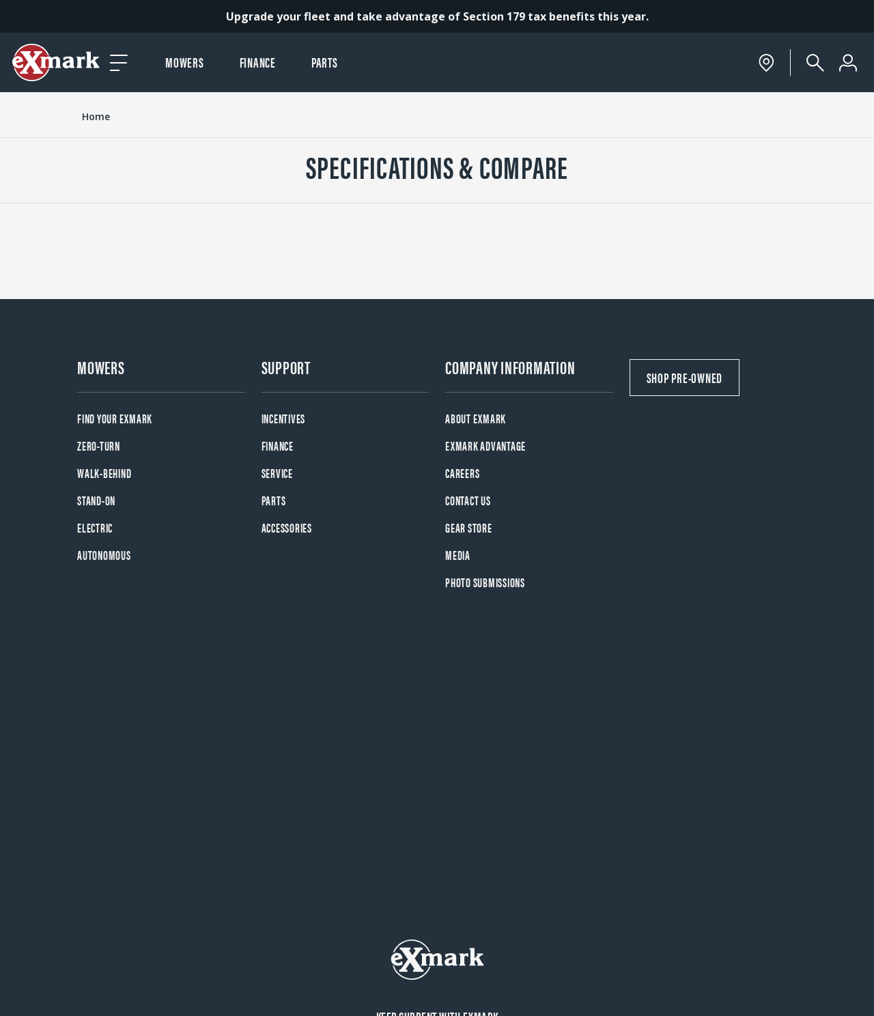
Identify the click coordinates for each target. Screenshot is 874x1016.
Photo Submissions (485, 582)
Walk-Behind (104, 472)
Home (96, 116)
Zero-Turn (98, 445)
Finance (258, 62)
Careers (462, 472)
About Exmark (475, 418)
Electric (95, 527)
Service (277, 472)
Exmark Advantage (485, 445)
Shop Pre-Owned (685, 377)
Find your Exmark (114, 418)
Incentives (284, 418)
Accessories (287, 527)
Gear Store (468, 527)
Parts (324, 62)
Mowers (184, 62)
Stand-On (96, 500)
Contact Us (468, 500)
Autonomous (104, 554)
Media (457, 554)
